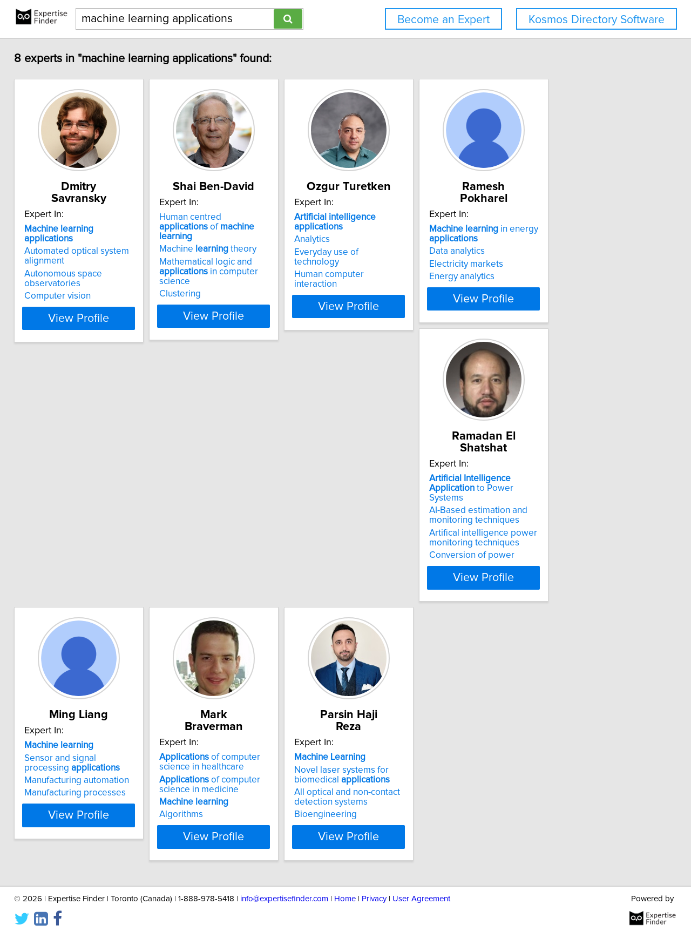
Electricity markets (555, 264)
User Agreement (421, 899)
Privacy (374, 899)
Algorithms (377, 555)
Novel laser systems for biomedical (565, 515)
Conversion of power (74, 565)
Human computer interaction (413, 267)
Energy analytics (550, 276)
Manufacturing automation (246, 533)
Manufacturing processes (244, 545)
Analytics (373, 241)
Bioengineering (549, 555)
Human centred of (255, 234)
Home (345, 899)
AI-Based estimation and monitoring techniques (81, 525)
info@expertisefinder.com (284, 899)
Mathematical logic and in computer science (260, 269)
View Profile (100, 318)
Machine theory (242, 251)
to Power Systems (96, 502)
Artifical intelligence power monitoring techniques (86, 547)
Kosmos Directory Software (597, 19)
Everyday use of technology (411, 254)
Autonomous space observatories (100, 264)
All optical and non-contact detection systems (571, 538)
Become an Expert (443, 19)
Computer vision (65, 276)
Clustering (214, 286)
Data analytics (545, 251)
